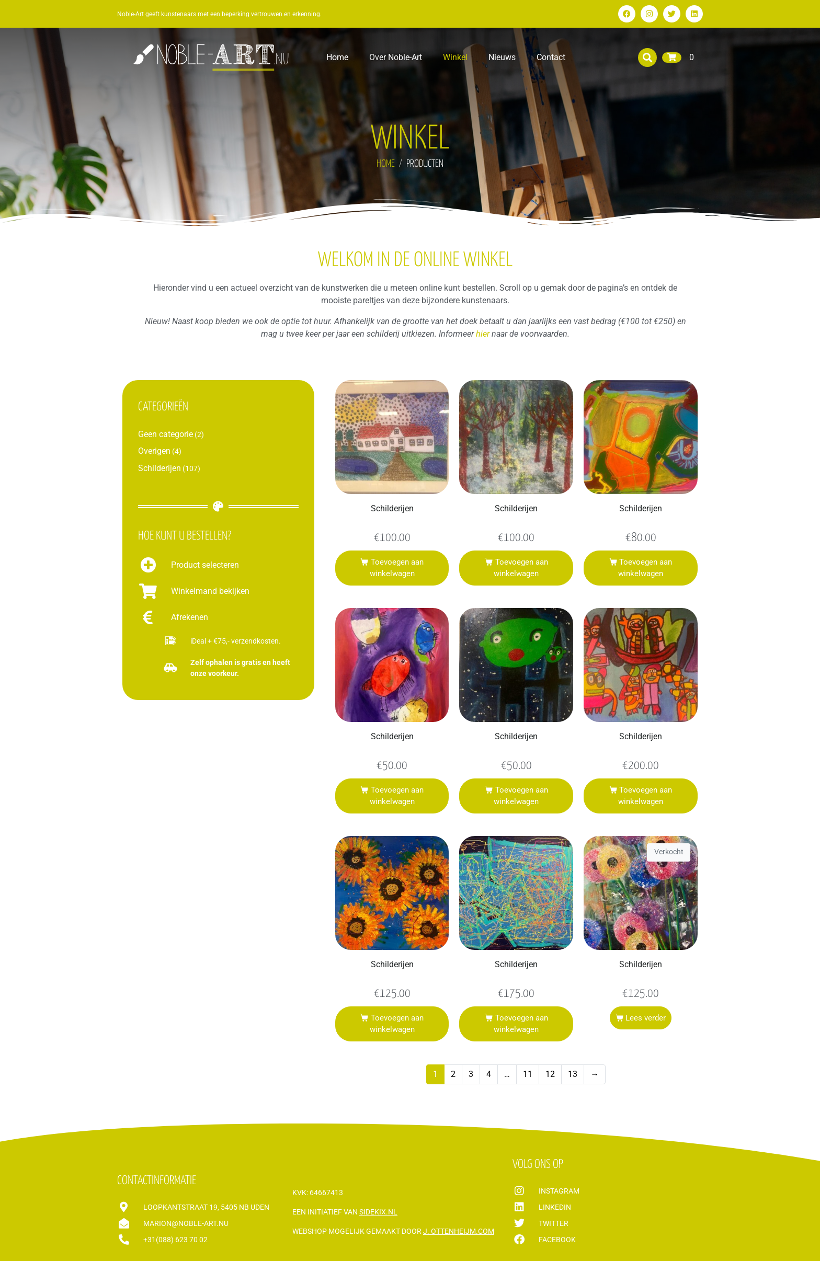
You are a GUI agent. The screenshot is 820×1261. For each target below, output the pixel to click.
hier (482, 334)
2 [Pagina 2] (453, 1074)
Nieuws (502, 57)
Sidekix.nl (378, 1212)
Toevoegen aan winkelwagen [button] (397, 568)
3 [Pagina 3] (471, 1074)
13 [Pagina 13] (572, 1074)
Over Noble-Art (395, 57)
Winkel (455, 57)
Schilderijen (159, 468)
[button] (647, 57)
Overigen (154, 451)
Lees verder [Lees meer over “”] (645, 1018)
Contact (551, 57)
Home (337, 57)
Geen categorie (165, 434)
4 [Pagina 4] (488, 1074)
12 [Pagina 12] (550, 1074)
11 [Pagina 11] (527, 1074)
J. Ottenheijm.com (458, 1231)
